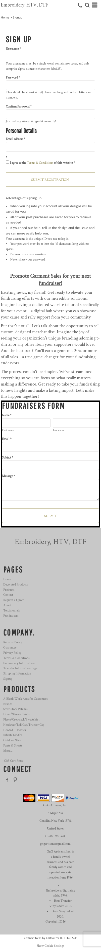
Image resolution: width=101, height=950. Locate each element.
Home (5, 17)
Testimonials (11, 610)
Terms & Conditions (40, 163)
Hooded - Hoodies (14, 730)
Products (9, 590)
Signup (7, 679)
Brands (7, 704)
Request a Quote (13, 600)
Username (12, 49)
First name (8, 430)
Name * (7, 415)
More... (8, 751)
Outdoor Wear (12, 740)
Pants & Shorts (12, 746)
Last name (58, 430)
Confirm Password (17, 106)
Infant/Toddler (12, 735)
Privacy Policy (12, 653)
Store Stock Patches (15, 709)
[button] (87, 5)
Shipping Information (17, 674)
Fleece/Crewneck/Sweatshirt (21, 720)
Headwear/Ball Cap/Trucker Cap (23, 725)
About (7, 605)
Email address (14, 139)
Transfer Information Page (20, 668)
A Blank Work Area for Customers (25, 699)
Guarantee (9, 648)
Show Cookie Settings (50, 946)
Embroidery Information (19, 663)
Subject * (7, 458)
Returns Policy (12, 642)
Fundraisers (11, 616)
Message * (8, 476)
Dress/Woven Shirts (16, 714)
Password (12, 78)
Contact (8, 595)
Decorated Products (15, 584)
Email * (7, 439)
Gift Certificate (13, 761)
